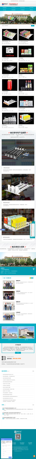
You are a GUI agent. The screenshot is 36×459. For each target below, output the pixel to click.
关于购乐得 (22, 9)
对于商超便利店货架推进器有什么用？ (10, 408)
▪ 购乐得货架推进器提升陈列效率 (7, 381)
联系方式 (31, 9)
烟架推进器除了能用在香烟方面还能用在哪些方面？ (12, 412)
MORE (18, 352)
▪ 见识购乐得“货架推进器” (6, 385)
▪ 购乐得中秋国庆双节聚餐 (6, 387)
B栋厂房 (26, 339)
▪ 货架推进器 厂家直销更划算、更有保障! (9, 401)
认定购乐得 (18, 312)
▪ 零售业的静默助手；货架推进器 (7, 392)
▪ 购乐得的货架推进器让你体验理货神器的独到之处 (10, 396)
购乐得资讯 (13, 9)
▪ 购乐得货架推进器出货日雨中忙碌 (8, 398)
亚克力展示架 (22, 7)
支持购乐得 (18, 291)
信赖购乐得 (18, 301)
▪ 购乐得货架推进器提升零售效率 (7, 394)
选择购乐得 (18, 280)
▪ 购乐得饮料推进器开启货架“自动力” (8, 374)
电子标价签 (13, 7)
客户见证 (4, 9)
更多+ (33, 404)
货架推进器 (4, 7)
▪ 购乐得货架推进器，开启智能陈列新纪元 (9, 376)
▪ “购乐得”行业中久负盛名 (6, 383)
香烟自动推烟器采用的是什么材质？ (10, 417)
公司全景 (9, 339)
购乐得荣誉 (31, 7)
